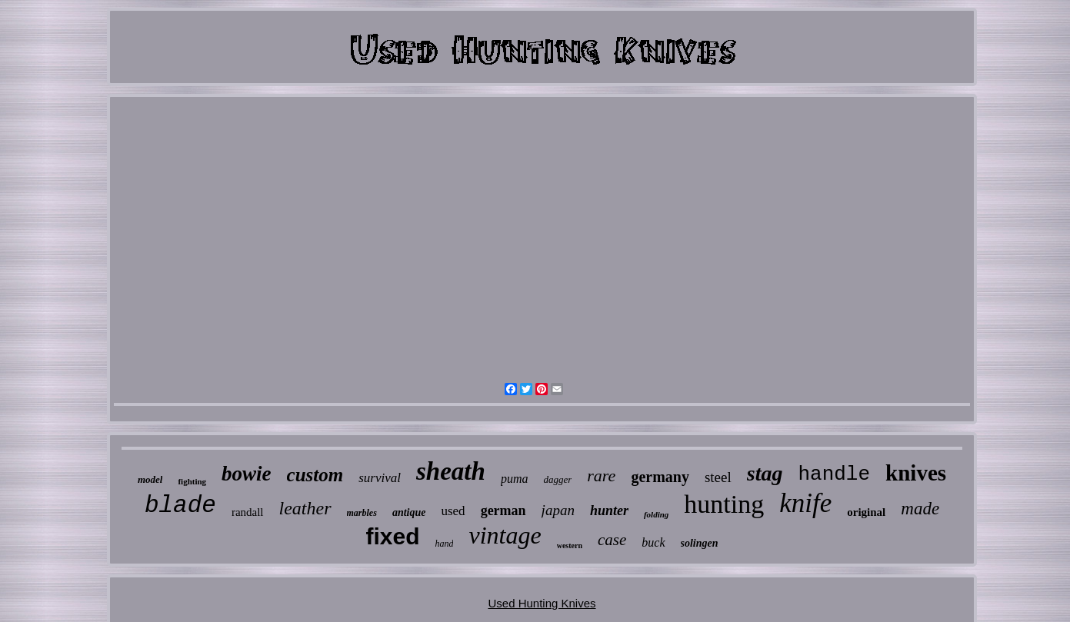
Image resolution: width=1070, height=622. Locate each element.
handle (834, 474)
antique (409, 512)
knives (915, 473)
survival (379, 478)
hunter (609, 510)
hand (444, 543)
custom (315, 474)
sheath (450, 471)
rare (601, 475)
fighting (192, 481)
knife (805, 503)
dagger (557, 479)
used (453, 511)
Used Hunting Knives (541, 603)
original (866, 512)
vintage (504, 535)
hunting (724, 504)
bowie (247, 473)
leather (305, 508)
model (150, 479)
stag (765, 473)
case (612, 540)
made (920, 508)
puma (514, 478)
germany (660, 476)
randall (248, 512)
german (503, 510)
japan (558, 510)
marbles (362, 512)
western (569, 545)
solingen (699, 543)
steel (718, 477)
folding (656, 514)
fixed (392, 536)
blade (180, 505)
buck (653, 542)
